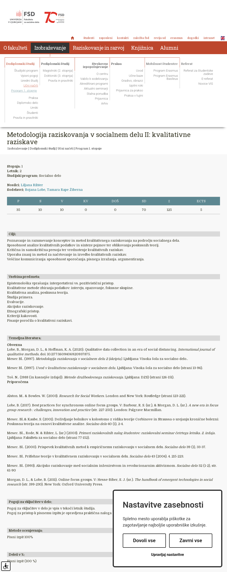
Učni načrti (65, 148)
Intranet (209, 38)
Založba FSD (141, 38)
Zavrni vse (190, 540)
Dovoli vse (144, 540)
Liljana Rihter (32, 185)
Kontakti (123, 38)
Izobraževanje (17, 148)
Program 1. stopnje (88, 148)
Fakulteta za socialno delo (36, 17)
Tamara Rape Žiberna (65, 190)
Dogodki (193, 38)
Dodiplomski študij (43, 148)
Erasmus (176, 38)
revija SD (160, 38)
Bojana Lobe (35, 190)
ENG (221, 38)
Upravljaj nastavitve (167, 554)
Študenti (88, 38)
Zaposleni (105, 38)
